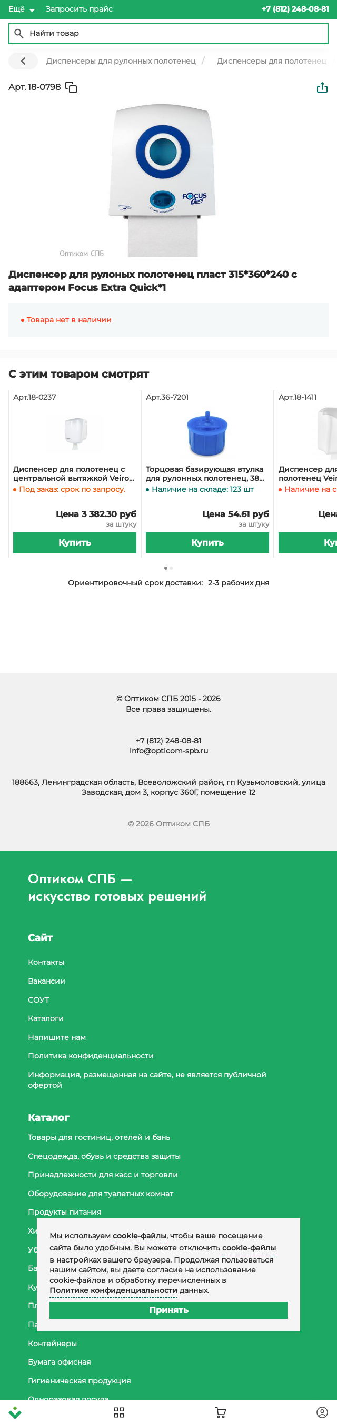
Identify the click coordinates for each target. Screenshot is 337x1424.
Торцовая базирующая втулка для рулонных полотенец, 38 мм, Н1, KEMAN (204, 474)
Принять (169, 1310)
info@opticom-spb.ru (169, 750)
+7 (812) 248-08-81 (168, 740)
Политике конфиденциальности (113, 1290)
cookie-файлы (139, 1235)
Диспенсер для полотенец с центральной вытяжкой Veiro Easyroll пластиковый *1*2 (71, 474)
